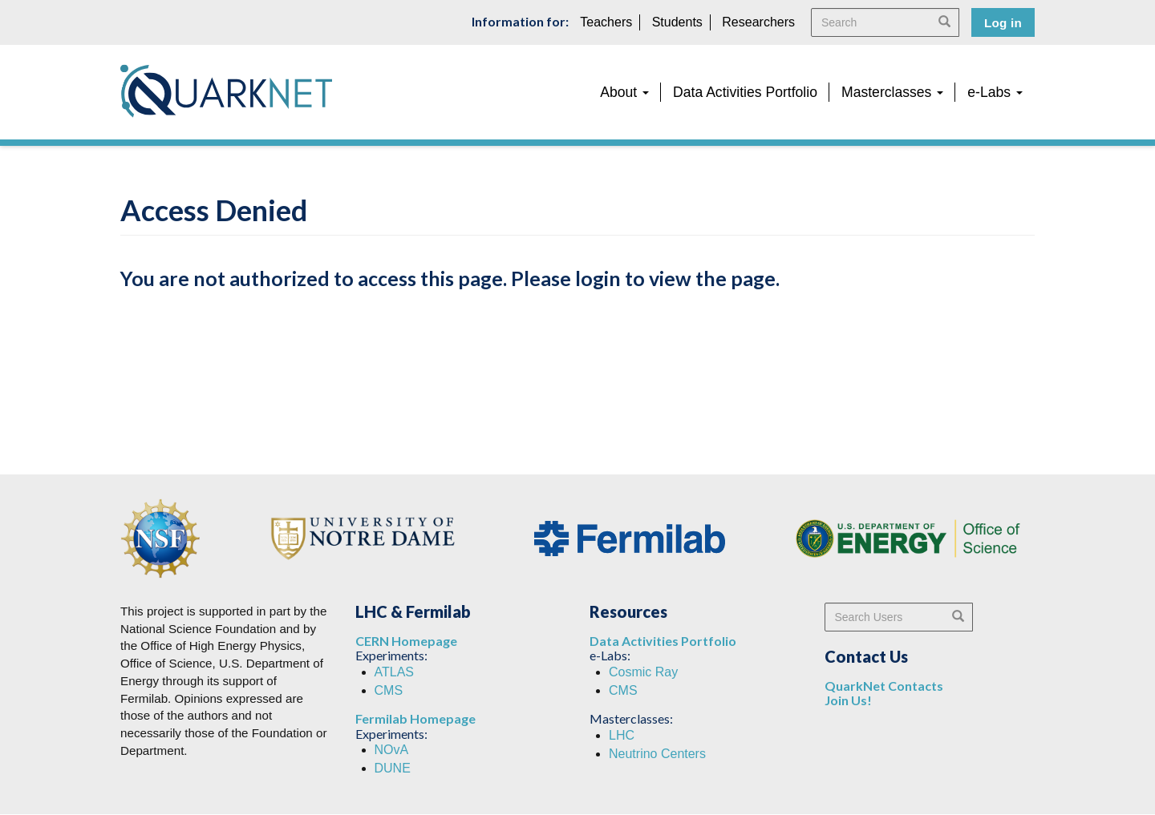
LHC (621, 735)
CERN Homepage (406, 640)
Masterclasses (892, 92)
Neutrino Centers (657, 754)
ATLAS (395, 672)
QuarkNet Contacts (884, 685)
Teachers (606, 22)
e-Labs (995, 92)
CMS (389, 690)
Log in (1003, 23)
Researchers (758, 22)
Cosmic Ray (643, 672)
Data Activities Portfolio (745, 92)
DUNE (393, 768)
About (624, 92)
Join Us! (848, 700)
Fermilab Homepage (415, 718)
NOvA (392, 749)
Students (677, 22)
